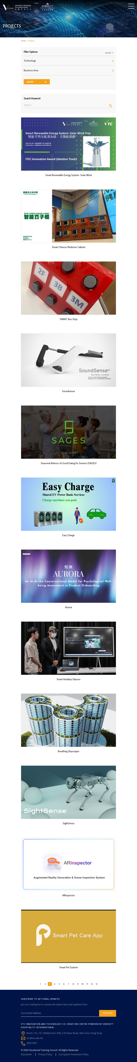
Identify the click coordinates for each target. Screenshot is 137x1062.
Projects (31, 40)
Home (23, 40)
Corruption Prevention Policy (74, 1054)
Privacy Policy (45, 1054)
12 (92, 983)
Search (36, 81)
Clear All (109, 52)
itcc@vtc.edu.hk (35, 1038)
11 (87, 983)
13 (96, 983)
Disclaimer (26, 1054)
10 (82, 983)
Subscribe (107, 1012)
